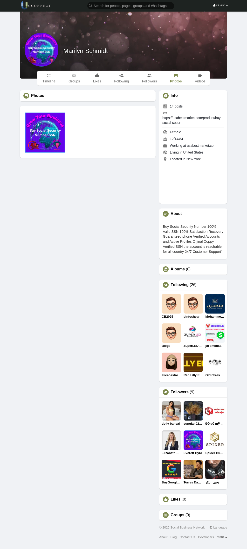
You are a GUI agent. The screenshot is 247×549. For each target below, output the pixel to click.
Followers (180, 392)
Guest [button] (220, 5)
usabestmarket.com (201, 145)
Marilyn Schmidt (85, 50)
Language (218, 527)
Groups (177, 515)
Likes (175, 499)
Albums (178, 269)
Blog (173, 537)
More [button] (222, 537)
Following (180, 285)
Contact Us (187, 537)
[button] (131, 5)
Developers (206, 537)
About (163, 537)
